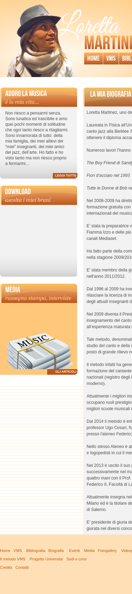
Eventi (74, 550)
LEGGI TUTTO (65, 175)
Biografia (56, 550)
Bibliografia (35, 550)
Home (93, 58)
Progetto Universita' (46, 559)
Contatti (22, 567)
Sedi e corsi (77, 559)
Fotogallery (107, 550)
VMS (17, 550)
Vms (110, 58)
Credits (6, 567)
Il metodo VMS (12, 559)
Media (89, 550)
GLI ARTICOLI (65, 371)
